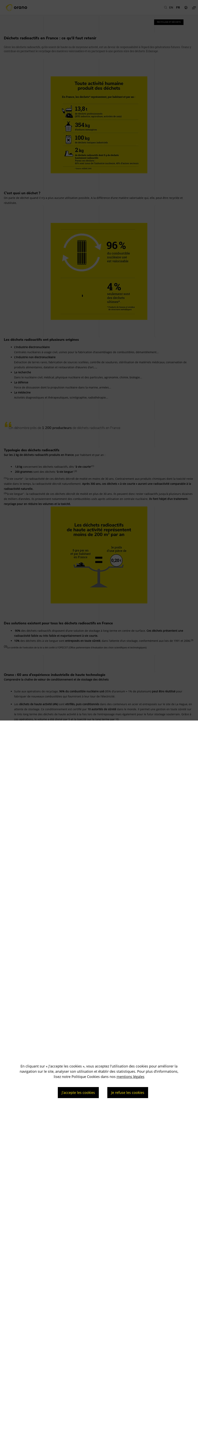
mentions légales (130, 1076)
